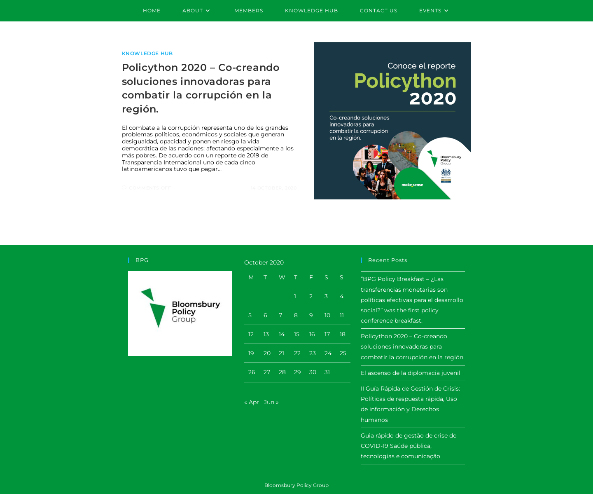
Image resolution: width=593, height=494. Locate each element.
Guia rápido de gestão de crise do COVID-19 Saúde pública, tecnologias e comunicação (409, 446)
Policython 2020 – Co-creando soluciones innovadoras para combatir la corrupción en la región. (413, 346)
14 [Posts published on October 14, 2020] (282, 334)
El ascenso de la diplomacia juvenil (410, 373)
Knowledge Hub (147, 53)
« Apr (251, 402)
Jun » (271, 402)
